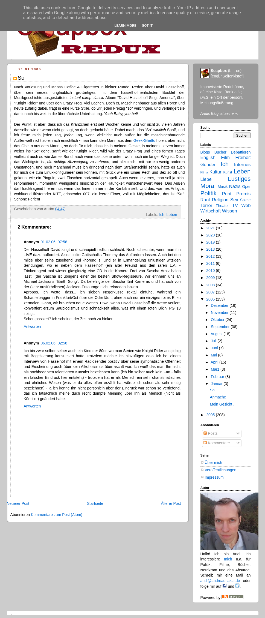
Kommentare (216, 443)
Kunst (227, 172)
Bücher (220, 152)
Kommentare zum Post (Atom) (56, 514)
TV (235, 205)
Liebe (206, 179)
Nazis (235, 186)
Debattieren (241, 152)
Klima (204, 172)
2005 (211, 415)
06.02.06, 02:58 (53, 343)
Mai (214, 355)
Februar (218, 376)
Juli (214, 341)
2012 (211, 256)
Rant (205, 199)
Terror (206, 205)
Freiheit (243, 157)
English (208, 157)
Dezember (220, 305)
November (220, 312)
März (215, 369)
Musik (223, 186)
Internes (242, 164)
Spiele (245, 200)
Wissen (229, 211)
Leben (172, 214)
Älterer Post (171, 503)
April (215, 362)
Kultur (215, 172)
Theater (222, 205)
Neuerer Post (18, 503)
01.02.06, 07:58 (53, 242)
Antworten (32, 326)
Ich (161, 214)
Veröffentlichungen (221, 470)
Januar (217, 384)
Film (225, 157)
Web (246, 205)
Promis (243, 193)
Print (227, 193)
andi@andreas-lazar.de (220, 580)
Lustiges (239, 178)
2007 (211, 292)
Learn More (125, 25)
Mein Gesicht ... (223, 404)
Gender (208, 164)
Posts (210, 433)
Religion (220, 199)
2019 (211, 242)
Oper (246, 186)
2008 (211, 285)
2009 (211, 277)
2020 (211, 235)
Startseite (95, 503)
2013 (211, 249)
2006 (211, 299)
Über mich (213, 462)
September (221, 327)
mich (228, 559)
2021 (211, 228)
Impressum (214, 477)
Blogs (205, 152)
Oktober (218, 319)
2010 (211, 270)
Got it (147, 25)
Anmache (218, 397)
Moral (208, 185)
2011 (211, 263)
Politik (208, 193)
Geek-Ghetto (144, 140)
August (217, 334)
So (212, 390)
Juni (215, 348)
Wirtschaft (210, 211)
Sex (234, 199)
